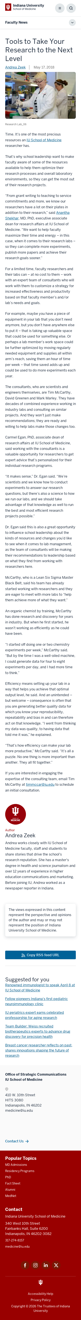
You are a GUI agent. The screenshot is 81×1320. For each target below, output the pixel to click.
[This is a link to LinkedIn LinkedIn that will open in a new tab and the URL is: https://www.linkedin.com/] (45, 1268)
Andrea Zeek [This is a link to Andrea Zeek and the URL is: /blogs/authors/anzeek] (15, 67)
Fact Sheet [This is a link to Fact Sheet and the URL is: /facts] (12, 1183)
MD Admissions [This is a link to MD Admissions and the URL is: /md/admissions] (16, 1165)
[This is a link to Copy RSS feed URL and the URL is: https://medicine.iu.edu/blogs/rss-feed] (40, 955)
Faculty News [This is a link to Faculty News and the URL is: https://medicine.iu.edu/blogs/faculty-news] (16, 22)
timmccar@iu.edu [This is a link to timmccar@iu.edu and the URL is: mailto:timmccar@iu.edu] (40, 784)
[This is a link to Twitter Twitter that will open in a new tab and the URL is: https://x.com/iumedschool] (56, 1268)
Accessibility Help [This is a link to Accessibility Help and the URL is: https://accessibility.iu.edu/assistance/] (40, 1294)
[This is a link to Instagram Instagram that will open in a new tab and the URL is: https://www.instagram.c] (35, 1268)
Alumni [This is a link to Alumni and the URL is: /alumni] (10, 1190)
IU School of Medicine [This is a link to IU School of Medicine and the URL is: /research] (44, 140)
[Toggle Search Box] (71, 8)
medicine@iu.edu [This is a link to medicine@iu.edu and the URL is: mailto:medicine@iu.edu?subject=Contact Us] (17, 1246)
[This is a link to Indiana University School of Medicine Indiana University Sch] (24, 7)
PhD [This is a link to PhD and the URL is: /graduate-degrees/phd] (8, 1177)
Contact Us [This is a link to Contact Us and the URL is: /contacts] (14, 1141)
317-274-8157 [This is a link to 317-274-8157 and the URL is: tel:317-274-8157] (14, 1240)
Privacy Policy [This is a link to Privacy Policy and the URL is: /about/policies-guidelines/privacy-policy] (41, 1300)
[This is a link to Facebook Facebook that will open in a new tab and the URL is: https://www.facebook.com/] (25, 1268)
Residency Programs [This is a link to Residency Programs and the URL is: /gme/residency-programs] (19, 1171)
